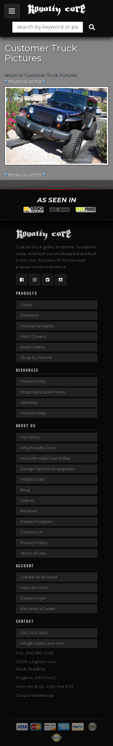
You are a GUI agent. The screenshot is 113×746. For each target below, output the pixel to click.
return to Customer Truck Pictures (41, 75)
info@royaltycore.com (42, 643)
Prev (6, 81)
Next (44, 81)
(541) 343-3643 (34, 632)
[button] (56, 27)
